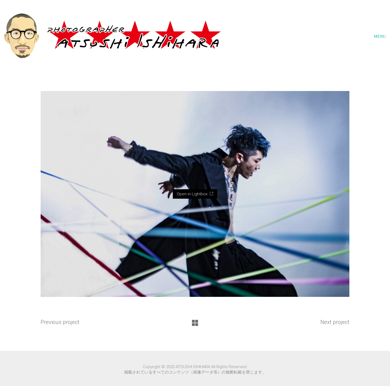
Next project (334, 322)
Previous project (60, 322)
